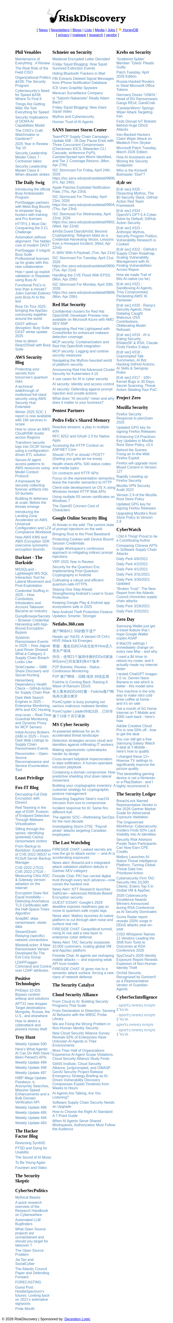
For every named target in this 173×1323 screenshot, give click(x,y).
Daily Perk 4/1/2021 (132, 569)
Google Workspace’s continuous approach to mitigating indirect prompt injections (82, 552)
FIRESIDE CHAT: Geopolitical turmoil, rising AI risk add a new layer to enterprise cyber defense (82, 933)
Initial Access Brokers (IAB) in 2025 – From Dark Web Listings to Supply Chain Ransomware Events (32, 740)
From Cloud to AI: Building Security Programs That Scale (80, 1003)
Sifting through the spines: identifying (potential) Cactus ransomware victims (31, 835)
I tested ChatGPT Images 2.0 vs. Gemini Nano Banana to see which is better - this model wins (136, 680)
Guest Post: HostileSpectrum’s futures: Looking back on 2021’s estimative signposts (32, 1295)
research (96, 35)
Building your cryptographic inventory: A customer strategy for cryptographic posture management (84, 790)
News (43, 30)
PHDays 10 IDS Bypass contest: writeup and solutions (32, 994)
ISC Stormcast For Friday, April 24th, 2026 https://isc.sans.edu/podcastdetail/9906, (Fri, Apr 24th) (84, 176)
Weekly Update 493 (30, 1123)
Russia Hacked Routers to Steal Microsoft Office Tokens (135, 86)
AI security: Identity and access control (83, 384)
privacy (64, 35)
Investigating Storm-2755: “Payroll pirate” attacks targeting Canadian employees (79, 830)
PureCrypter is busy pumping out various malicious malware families (80, 704)
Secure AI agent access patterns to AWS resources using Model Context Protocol (32, 468)
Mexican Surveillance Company (77, 93)
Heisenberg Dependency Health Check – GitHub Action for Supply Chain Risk (33, 686)
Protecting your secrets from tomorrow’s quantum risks (31, 375)
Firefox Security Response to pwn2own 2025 (134, 418)
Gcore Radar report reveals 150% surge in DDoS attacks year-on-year (134, 923)
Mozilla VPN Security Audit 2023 (133, 488)
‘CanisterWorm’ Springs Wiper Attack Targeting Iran (135, 112)
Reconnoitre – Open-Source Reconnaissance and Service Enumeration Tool (32, 762)
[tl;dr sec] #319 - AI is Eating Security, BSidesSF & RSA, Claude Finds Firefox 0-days (137, 341)
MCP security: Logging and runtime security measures (80, 353)
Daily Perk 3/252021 (132, 611)
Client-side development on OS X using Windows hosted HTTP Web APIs (83, 489)
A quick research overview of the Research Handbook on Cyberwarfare (31, 1209)
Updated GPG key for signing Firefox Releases (136, 429)
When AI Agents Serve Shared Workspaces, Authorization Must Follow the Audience (83, 1125)
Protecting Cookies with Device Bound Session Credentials (83, 541)
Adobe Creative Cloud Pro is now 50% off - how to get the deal (136, 730)
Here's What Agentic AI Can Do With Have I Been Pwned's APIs (33, 1053)
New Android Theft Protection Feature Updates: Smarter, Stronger (82, 614)
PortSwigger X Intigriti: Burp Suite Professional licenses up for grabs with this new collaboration (33, 259)
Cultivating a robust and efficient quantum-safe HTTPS (78, 582)
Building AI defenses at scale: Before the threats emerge (31, 503)
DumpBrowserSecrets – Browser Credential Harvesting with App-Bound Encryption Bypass (32, 624)
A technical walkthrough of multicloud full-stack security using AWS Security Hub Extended (31, 397)
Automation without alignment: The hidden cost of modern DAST (33, 241)
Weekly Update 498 (30, 1068)
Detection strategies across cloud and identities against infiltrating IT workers (83, 743)
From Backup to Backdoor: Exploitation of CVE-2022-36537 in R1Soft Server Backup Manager (33, 854)
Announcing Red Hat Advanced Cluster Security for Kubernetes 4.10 (83, 372)
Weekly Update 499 (30, 1062)
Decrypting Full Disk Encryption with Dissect (31, 798)
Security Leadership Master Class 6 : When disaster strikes (32, 170)
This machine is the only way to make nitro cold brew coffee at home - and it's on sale (135, 697)
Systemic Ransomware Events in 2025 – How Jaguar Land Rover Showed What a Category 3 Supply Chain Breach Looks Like (32, 650)
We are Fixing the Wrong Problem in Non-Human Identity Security (81, 1026)
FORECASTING (28, 1282)
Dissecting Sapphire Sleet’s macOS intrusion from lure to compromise (80, 801)
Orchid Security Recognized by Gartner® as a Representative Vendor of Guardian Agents (136, 981)
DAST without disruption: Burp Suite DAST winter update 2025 (32, 330)
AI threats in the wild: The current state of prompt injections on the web (83, 527)
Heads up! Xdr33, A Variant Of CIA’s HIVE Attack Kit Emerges (81, 639)
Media (100, 30)
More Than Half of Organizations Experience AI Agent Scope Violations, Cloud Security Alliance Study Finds (83, 1055)
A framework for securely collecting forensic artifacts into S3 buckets (31, 487)
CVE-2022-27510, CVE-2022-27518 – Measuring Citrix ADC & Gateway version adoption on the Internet (32, 878)
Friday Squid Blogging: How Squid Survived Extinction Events (79, 66)
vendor (111, 35)
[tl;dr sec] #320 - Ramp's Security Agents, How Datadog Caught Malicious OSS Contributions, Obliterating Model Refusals (135, 317)
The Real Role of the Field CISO (31, 70)
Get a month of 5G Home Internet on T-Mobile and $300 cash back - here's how (136, 715)
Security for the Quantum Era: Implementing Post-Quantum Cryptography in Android (76, 571)
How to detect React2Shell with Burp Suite (32, 345)
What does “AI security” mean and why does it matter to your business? (83, 400)
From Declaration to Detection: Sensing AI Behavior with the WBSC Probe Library (83, 1015)
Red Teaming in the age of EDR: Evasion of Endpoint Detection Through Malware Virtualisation (32, 816)
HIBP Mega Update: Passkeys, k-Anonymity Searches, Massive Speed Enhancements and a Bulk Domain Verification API (32, 1090)
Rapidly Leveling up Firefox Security (132, 478)
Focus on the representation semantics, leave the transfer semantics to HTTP (84, 480)
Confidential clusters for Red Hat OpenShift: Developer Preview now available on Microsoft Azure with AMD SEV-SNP (83, 317)
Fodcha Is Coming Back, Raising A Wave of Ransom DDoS (80, 684)
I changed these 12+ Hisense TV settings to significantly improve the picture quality (135, 763)
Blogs (77, 30)
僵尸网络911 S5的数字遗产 (74, 631)
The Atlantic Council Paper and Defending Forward (32, 1273)
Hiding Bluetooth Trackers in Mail (78, 73)
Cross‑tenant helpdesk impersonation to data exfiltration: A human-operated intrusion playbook (82, 763)
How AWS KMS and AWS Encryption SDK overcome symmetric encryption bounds (32, 543)
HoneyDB (128, 30)
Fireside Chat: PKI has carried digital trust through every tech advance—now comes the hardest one (83, 880)
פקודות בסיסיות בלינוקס (134, 1025)
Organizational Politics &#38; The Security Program (33, 81)
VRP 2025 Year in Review (73, 562)
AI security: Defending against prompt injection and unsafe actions (82, 391)
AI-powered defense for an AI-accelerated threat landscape (76, 733)
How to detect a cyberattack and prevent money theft (31, 1025)
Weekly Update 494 (30, 1118)
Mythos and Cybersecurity (73, 117)
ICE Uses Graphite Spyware (75, 88)
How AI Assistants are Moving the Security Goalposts (133, 161)
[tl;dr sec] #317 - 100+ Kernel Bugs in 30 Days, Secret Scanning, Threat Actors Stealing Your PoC (136, 384)
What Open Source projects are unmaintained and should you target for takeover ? (31, 1237)
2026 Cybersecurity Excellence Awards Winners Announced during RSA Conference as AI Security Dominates (136, 904)
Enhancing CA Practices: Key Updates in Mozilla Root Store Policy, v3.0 (136, 441)
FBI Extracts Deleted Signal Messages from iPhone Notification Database (83, 81)
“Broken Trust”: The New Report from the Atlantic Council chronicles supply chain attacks (136, 595)
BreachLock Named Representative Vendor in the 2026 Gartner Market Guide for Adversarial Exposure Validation (136, 809)
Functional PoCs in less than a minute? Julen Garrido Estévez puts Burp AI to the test (32, 293)
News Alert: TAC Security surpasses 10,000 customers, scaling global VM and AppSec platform (81, 946)
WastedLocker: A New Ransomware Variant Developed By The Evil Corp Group (32, 951)
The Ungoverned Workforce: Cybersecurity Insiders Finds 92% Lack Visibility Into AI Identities (136, 828)
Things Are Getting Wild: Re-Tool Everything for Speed (32, 108)
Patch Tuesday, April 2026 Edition (132, 74)
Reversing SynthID (30, 1143)
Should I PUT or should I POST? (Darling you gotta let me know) (78, 457)
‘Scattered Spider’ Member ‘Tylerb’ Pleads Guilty (135, 63)
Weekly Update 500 (30, 1044)
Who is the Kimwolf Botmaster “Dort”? (131, 172)
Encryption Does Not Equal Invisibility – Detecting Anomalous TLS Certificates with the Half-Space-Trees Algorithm (32, 903)
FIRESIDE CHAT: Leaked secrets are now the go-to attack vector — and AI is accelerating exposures (83, 853)
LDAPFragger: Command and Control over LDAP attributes (33, 966)
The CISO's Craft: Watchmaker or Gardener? (29, 135)
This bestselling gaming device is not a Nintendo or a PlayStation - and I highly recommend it (135, 780)
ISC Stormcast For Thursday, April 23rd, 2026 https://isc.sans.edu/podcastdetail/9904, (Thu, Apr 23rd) (84, 203)
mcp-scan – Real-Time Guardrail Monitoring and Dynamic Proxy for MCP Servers (33, 721)
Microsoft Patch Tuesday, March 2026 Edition (136, 150)
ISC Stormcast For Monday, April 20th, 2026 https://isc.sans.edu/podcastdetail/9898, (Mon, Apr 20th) (84, 290)
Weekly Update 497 (30, 1073)
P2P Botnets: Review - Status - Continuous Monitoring (77, 669)
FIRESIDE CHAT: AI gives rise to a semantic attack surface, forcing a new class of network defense (83, 973)
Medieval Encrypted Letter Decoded (81, 59)
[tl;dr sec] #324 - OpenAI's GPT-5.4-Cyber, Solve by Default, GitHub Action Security (136, 217)
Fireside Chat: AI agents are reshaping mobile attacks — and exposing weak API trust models (83, 960)
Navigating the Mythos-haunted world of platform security (82, 362)
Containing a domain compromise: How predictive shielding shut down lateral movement (83, 776)
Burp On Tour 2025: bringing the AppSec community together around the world (31, 313)
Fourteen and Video (31, 1168)
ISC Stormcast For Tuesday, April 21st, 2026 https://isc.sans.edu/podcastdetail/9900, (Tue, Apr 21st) (84, 264)
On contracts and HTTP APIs (75, 473)
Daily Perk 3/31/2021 (133, 574)
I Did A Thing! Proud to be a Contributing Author (136, 538)
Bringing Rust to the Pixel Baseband (81, 534)
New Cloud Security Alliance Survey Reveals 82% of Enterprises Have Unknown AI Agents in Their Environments (81, 1039)
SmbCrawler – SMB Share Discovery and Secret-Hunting (32, 671)
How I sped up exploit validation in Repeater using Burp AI (32, 276)
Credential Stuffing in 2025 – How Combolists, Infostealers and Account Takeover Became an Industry (31, 601)
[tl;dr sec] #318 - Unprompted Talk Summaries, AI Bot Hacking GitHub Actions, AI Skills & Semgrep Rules (135, 362)
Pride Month (24, 1309)
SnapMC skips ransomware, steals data (30, 922)
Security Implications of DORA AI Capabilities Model (31, 121)
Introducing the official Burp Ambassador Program (32, 193)
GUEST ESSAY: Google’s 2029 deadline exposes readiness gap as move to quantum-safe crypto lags (80, 907)
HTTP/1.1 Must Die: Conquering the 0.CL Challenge (31, 228)
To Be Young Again (30, 1162)
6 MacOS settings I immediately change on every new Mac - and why (136, 647)
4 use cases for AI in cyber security (80, 379)
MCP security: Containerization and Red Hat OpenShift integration (80, 344)
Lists (88, 30)
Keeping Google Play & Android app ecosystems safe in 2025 (81, 605)
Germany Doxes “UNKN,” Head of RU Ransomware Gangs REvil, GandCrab (136, 99)
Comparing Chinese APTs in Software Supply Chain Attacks (136, 550)
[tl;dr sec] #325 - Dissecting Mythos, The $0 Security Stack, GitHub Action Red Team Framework (137, 197)
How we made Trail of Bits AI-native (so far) (133, 277)
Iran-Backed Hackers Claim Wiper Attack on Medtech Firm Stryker (134, 139)
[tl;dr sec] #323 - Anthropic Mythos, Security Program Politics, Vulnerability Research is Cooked (137, 236)
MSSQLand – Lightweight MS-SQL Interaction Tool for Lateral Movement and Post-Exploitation (33, 577)
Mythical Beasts (27, 1197)
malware (79, 35)
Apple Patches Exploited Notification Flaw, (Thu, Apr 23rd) (81, 189)
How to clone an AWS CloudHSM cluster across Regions (32, 433)
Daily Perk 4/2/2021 (132, 564)
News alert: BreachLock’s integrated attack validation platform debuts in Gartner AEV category (81, 867)
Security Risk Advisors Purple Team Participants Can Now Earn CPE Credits (136, 846)
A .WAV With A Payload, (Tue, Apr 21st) (84, 253)
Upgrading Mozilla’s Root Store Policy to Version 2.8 (136, 517)
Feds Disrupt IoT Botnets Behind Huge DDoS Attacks (136, 125)
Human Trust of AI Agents (72, 122)
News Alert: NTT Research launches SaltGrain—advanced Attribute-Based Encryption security (82, 893)
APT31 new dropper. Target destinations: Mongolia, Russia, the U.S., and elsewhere (32, 1010)
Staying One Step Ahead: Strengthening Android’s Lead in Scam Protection (83, 593)
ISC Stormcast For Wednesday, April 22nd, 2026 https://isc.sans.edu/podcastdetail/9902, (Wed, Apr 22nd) (84, 220)
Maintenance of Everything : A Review (32, 61)
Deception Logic (77, 1319)
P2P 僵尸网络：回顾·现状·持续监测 (80, 676)
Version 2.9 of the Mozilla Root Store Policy (136, 497)
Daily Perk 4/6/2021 (132, 559)
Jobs (111, 30)
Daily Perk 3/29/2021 (133, 606)
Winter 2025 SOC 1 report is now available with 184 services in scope (33, 418)
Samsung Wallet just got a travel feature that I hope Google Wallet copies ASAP (135, 632)
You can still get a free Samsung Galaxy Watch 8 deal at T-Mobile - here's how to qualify (135, 745)
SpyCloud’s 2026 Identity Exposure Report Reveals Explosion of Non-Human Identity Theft (136, 962)
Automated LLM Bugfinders (28, 1222)
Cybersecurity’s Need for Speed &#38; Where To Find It (32, 95)
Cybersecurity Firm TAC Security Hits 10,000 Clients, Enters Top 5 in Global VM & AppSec (135, 884)
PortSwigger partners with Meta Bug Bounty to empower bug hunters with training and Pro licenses (32, 211)
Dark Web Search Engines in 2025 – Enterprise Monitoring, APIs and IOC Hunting (32, 704)
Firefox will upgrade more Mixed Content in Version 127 (136, 467)
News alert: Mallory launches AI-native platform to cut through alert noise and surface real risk (83, 920)
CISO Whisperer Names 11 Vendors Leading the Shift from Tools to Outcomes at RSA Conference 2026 (135, 942)
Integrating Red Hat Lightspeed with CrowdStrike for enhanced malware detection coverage (81, 333)
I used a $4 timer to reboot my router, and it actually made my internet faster (136, 663)
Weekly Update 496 (30, 1107)
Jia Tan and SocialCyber (24, 1262)
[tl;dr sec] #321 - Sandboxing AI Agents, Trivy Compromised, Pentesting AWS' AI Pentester (134, 292)
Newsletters (60, 30)
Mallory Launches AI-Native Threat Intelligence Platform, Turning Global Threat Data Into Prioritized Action (136, 865)
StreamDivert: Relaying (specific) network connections (31, 936)
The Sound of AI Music (33, 1157)
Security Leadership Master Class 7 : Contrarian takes (31, 157)
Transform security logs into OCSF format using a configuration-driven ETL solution (33, 449)
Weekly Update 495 (30, 1112)
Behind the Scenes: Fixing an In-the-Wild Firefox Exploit (133, 454)
